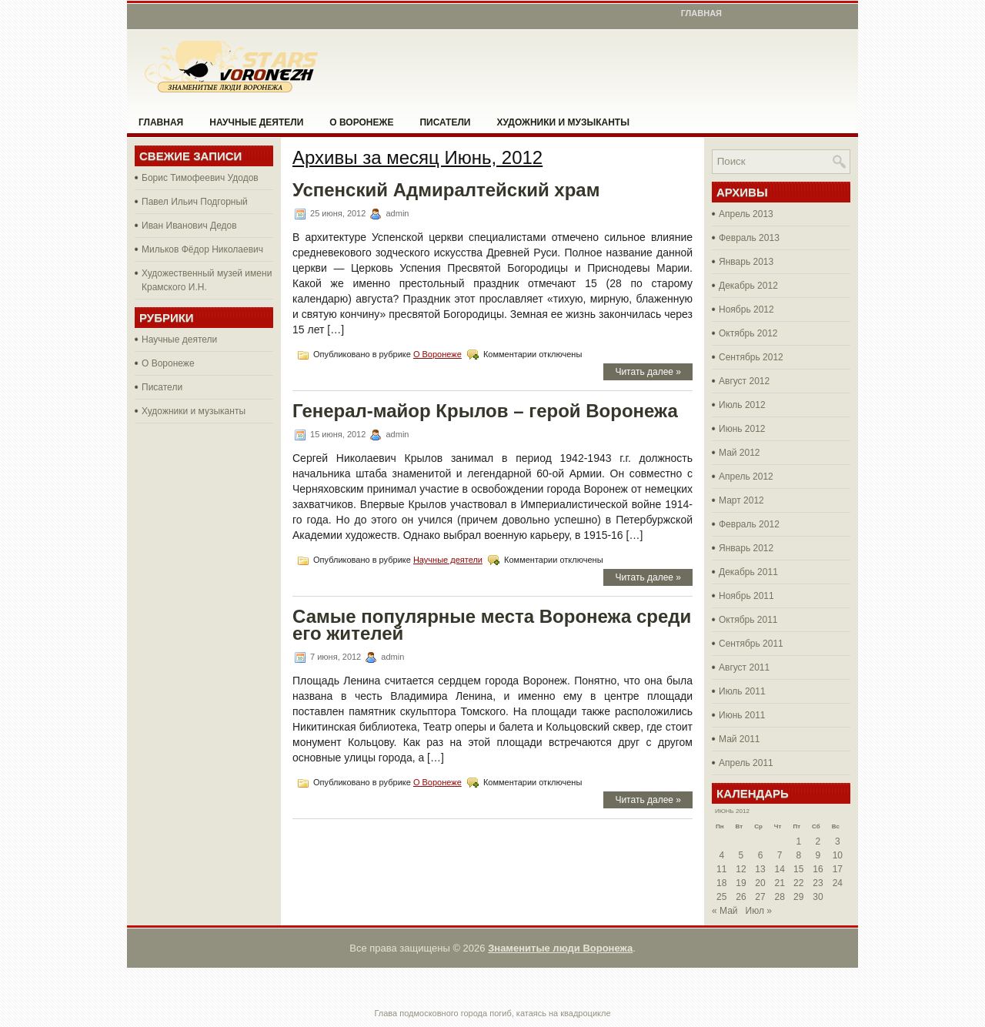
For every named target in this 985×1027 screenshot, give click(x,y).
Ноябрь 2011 (746, 595)
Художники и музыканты (562, 122)
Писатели (444, 122)
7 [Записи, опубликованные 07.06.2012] (780, 855)
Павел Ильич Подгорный (195, 201)
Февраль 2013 (749, 237)
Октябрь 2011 (748, 619)
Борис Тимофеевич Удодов (200, 177)
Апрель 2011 (746, 763)
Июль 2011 (742, 691)
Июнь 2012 (742, 428)
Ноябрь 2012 (746, 309)
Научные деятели (256, 122)
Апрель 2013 (746, 214)
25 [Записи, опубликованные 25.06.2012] (721, 897)
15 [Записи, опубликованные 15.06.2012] (798, 869)
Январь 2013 (746, 261)
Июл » (759, 910)
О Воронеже (361, 122)
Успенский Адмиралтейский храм (445, 189)
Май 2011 (739, 739)
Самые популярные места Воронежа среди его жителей (491, 625)
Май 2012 (739, 452)
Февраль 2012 (749, 524)
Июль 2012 (742, 405)
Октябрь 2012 (748, 333)
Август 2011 (744, 667)
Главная (701, 13)
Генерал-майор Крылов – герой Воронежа (485, 410)
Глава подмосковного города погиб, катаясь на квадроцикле (492, 1013)
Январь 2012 (746, 548)
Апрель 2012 (746, 476)
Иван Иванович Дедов (189, 225)
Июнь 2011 (742, 715)
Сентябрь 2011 (751, 643)
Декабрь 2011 (748, 572)
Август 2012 (744, 381)
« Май (725, 910)
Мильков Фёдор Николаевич (202, 249)
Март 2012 (741, 500)
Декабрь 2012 (748, 285)
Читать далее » (648, 371)
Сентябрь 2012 (751, 357)
